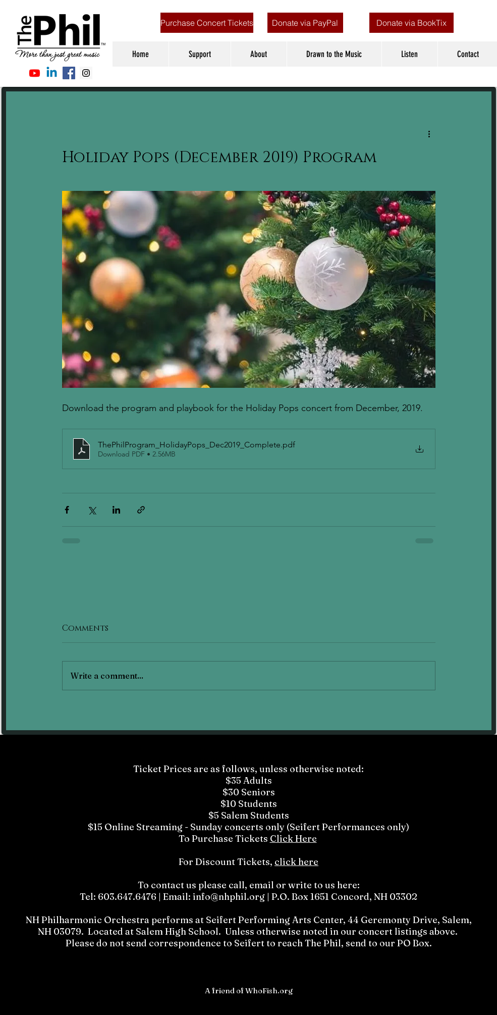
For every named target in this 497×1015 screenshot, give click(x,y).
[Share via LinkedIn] (116, 510)
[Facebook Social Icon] (69, 73)
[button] (200, 54)
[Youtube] (34, 73)
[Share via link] (141, 510)
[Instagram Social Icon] (86, 73)
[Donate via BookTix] (411, 23)
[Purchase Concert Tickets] (206, 23)
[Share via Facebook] (67, 510)
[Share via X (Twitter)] (91, 510)
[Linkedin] (51, 73)
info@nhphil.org (229, 896)
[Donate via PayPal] (305, 23)
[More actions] (429, 133)
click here (296, 862)
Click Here (293, 838)
